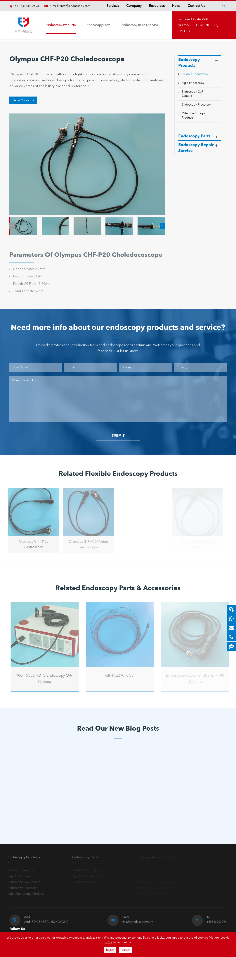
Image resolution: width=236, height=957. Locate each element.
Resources (157, 6)
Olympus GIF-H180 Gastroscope (31, 544)
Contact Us (196, 6)
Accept (125, 950)
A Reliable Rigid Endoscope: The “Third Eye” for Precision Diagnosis (40, 805)
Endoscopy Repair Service (139, 25)
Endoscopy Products (61, 25)
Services (113, 6)
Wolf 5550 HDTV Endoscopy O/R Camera (46, 679)
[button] (12, 226)
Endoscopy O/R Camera (22, 882)
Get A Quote (23, 100)
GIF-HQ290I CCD (121, 676)
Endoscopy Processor (196, 104)
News (176, 6)
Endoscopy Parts (98, 25)
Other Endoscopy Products (24, 894)
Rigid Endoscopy (193, 83)
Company (134, 6)
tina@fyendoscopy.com (75, 6)
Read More (25, 817)
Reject (110, 950)
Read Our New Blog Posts (118, 729)
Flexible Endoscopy (195, 74)
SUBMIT (118, 435)
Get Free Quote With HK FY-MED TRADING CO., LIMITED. (197, 25)
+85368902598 (28, 6)
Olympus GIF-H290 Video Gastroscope (86, 544)
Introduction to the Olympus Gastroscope (108, 805)
